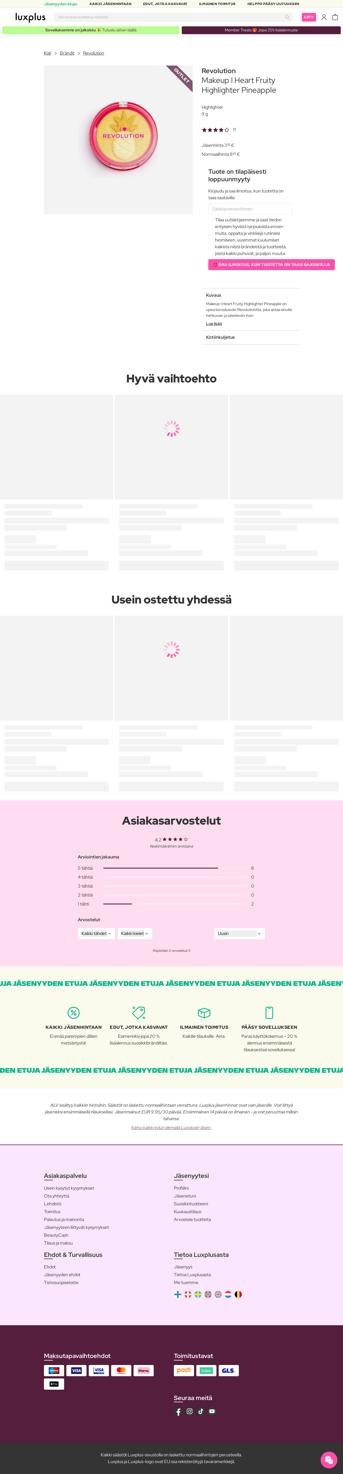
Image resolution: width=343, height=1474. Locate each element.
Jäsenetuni (185, 1196)
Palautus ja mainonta (64, 1219)
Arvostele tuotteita (192, 1219)
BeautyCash (56, 1235)
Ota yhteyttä (56, 1196)
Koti (47, 53)
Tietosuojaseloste (61, 1282)
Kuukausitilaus (187, 1212)
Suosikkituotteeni (191, 1204)
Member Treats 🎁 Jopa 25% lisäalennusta (261, 30)
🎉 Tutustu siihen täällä (90, 30)
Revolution (93, 53)
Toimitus (52, 1212)
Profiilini (181, 1188)
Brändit (67, 53)
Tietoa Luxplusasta (192, 1275)
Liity (309, 17)
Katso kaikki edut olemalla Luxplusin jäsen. (171, 1128)
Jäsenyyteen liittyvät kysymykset (76, 1227)
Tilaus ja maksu (58, 1243)
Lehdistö (52, 1204)
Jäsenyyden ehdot (62, 1275)
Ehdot (50, 1267)
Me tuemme (186, 1282)
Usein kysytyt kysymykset (69, 1188)
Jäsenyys (183, 1267)
